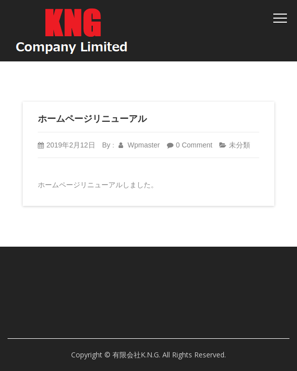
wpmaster (139, 145)
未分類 (239, 145)
